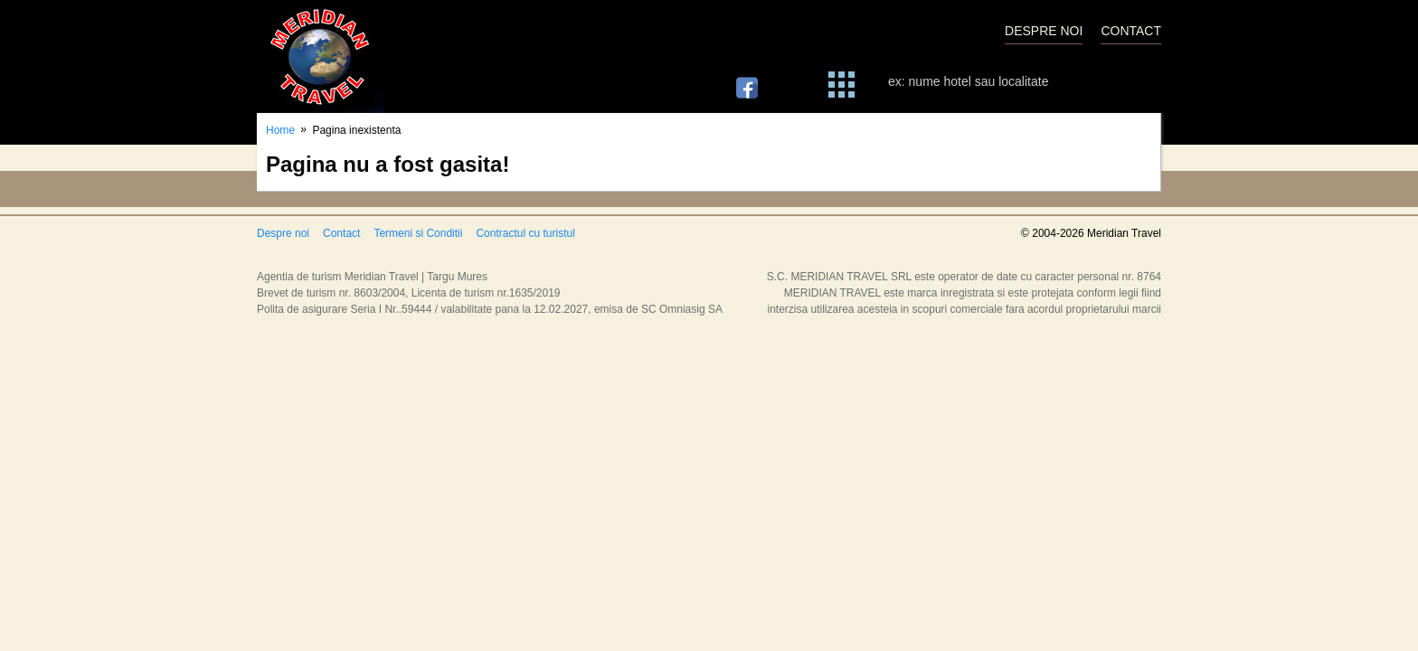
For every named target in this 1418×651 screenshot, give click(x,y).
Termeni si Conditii (417, 233)
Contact (341, 233)
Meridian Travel (320, 56)
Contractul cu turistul (525, 233)
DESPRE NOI (1043, 31)
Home (280, 130)
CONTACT (1131, 31)
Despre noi (283, 233)
